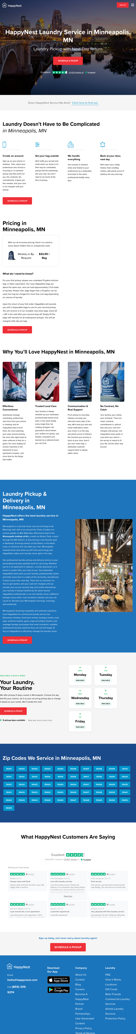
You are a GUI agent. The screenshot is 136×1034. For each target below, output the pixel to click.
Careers (78, 982)
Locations (109, 978)
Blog (77, 978)
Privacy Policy (81, 1004)
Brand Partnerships (83, 993)
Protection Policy (112, 997)
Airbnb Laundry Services (116, 993)
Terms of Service (82, 1008)
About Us (79, 971)
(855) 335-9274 (20, 982)
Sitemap (82, 1021)
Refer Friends (111, 986)
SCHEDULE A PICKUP (68, 945)
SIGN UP (122, 5)
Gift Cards (109, 982)
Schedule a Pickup (13, 709)
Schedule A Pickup (17, 199)
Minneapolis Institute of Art (15, 534)
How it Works (111, 974)
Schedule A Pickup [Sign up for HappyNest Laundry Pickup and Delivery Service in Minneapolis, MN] (68, 60)
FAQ (107, 971)
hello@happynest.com (19, 976)
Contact (78, 974)
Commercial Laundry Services (118, 989)
